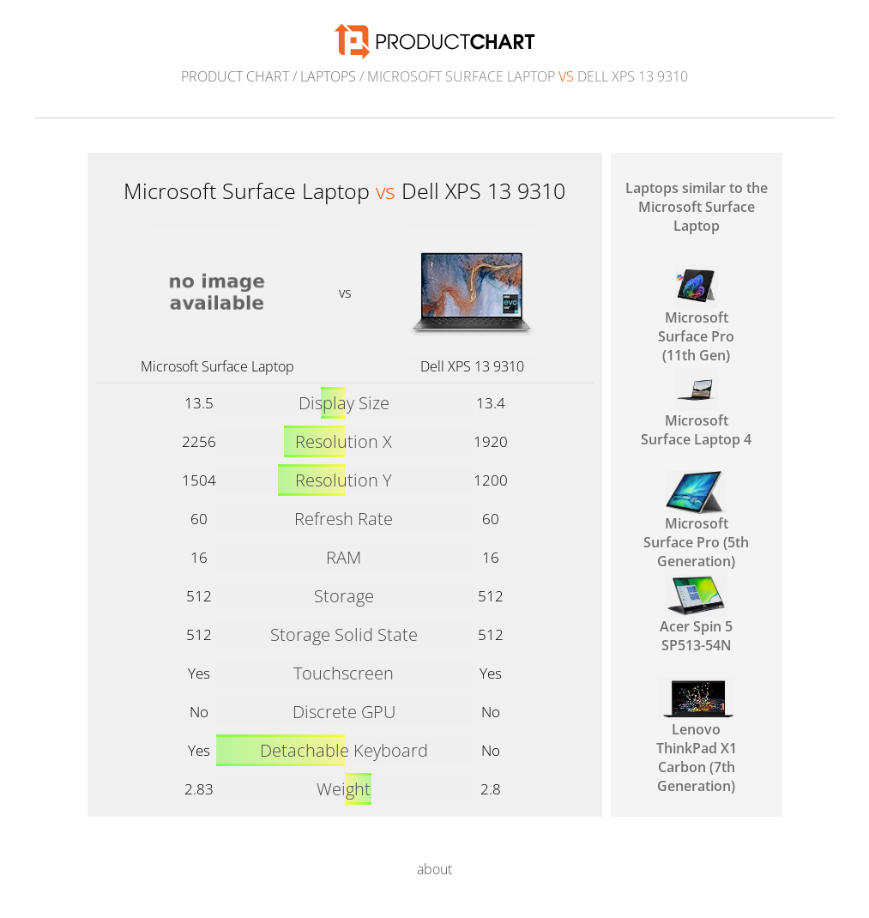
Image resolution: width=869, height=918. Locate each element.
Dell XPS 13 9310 (472, 366)
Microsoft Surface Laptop (217, 366)
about (434, 869)
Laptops (328, 76)
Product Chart (235, 76)
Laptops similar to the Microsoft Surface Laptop (696, 206)
